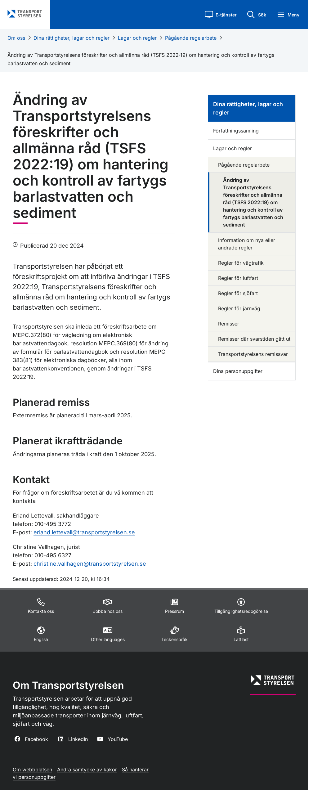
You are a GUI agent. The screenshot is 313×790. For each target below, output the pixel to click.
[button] (220, 14)
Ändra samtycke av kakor (87, 769)
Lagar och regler (137, 38)
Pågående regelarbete (191, 38)
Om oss (16, 38)
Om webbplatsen (32, 769)
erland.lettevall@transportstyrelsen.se (84, 532)
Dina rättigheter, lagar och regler (72, 38)
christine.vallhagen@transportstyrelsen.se (90, 563)
